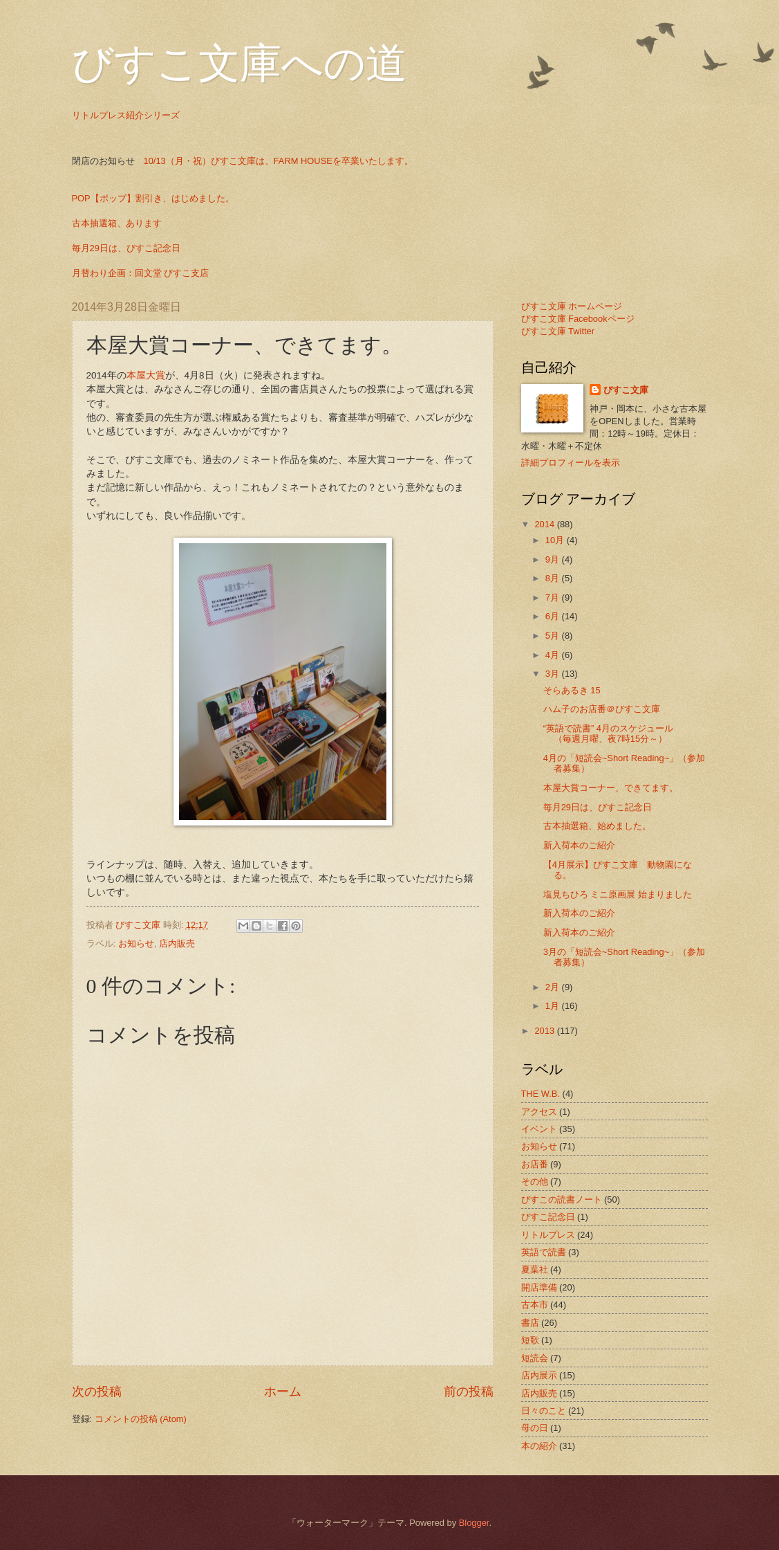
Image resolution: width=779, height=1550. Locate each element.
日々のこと (543, 1410)
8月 (553, 578)
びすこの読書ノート (561, 1199)
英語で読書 (543, 1252)
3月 (553, 673)
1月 (553, 1006)
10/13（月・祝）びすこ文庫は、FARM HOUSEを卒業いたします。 (278, 161)
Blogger (474, 1522)
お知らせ (136, 943)
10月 (556, 540)
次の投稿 (97, 1391)
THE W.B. (541, 1093)
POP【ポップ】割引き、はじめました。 (153, 198)
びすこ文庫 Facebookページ (578, 318)
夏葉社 (534, 1269)
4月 (553, 655)
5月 (553, 635)
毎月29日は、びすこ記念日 (126, 248)
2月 (553, 987)
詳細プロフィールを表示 (570, 462)
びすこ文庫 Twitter (558, 331)
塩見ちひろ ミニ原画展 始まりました (617, 894)
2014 (545, 524)
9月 (553, 559)
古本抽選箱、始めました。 (597, 826)
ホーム (282, 1391)
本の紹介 (539, 1446)
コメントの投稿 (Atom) (141, 1419)
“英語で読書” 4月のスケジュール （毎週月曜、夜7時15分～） (626, 733)
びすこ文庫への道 (239, 63)
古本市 (534, 1305)
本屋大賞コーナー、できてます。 (610, 788)
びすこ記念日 (548, 1217)
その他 (534, 1181)
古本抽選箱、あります (117, 223)
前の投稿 (469, 1391)
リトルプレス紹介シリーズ (126, 115)
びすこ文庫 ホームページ (572, 306)
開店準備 (539, 1287)
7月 (553, 597)
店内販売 (177, 943)
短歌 (530, 1340)
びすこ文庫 (625, 390)
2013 (545, 1030)
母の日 (534, 1428)
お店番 (534, 1164)
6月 (553, 616)
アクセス (539, 1111)
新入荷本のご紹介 (579, 845)
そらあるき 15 (572, 690)
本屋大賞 (145, 375)
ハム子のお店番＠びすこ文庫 (601, 709)
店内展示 (539, 1375)
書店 (530, 1323)
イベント (539, 1129)
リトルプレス (548, 1235)
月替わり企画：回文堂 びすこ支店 (140, 273)
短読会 (534, 1358)
